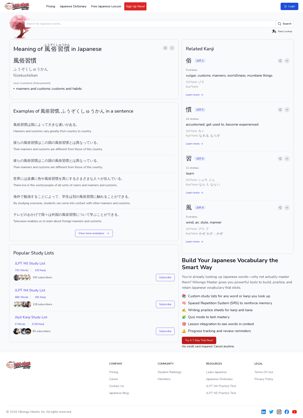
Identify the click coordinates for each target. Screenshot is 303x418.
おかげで (34, 214)
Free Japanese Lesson (106, 6)
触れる (102, 196)
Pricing (50, 6)
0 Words (20, 324)
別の (75, 196)
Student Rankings (169, 372)
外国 (55, 214)
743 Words (21, 270)
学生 (65, 196)
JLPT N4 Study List (30, 290)
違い (62, 124)
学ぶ (93, 214)
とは (72, 142)
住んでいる (112, 178)
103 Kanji (40, 270)
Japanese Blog (119, 393)
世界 (16, 178)
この (44, 142)
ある (72, 124)
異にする (69, 178)
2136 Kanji (38, 324)
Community (166, 364)
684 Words (21, 297)
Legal (258, 364)
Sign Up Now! (135, 6)
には (23, 178)
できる (112, 214)
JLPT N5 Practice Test (221, 393)
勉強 (27, 196)
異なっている (86, 142)
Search (284, 24)
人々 (96, 178)
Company (115, 364)
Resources (214, 364)
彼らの (18, 142)
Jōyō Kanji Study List (31, 317)
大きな (53, 124)
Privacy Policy (263, 379)
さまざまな (84, 178)
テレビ (18, 214)
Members (164, 379)
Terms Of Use (263, 372)
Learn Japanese (216, 372)
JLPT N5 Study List (30, 263)
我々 (44, 214)
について (83, 214)
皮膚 (30, 178)
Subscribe (165, 277)
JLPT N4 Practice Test (221, 386)
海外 (16, 196)
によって (41, 124)
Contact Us (116, 386)
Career (113, 379)
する (34, 196)
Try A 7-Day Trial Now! (199, 340)
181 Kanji (40, 297)
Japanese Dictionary (73, 6)
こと (41, 196)
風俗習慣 (31, 142)
